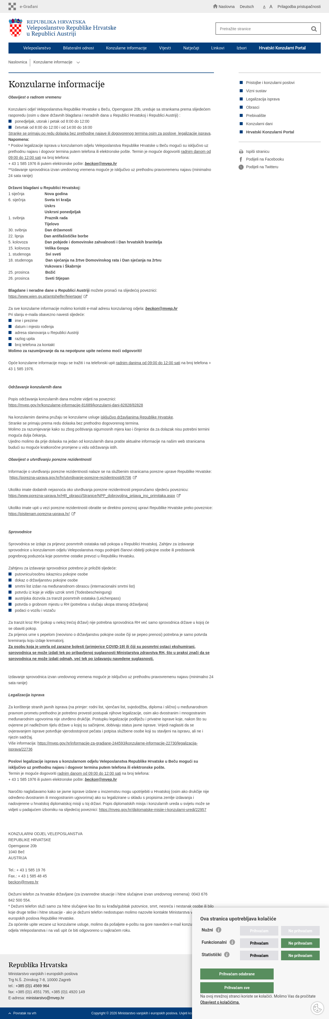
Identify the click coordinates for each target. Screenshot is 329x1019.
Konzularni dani (259, 124)
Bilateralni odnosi (78, 48)
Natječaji (191, 48)
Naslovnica (17, 62)
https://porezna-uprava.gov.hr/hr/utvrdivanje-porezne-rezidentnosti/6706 (70, 477)
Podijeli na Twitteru (258, 167)
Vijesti (165, 48)
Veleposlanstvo (37, 48)
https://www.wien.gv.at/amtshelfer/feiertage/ (45, 296)
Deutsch (247, 6)
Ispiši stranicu (254, 151)
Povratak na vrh (24, 1013)
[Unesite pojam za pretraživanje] (265, 28)
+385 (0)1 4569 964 (32, 986)
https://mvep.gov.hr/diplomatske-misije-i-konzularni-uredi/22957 (152, 809)
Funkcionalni (214, 953)
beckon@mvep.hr (101, 163)
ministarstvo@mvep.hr (45, 998)
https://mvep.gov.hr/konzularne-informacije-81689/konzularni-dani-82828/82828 (75, 405)
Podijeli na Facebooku (261, 159)
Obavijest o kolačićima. (220, 1002)
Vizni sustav (256, 91)
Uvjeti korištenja (190, 1013)
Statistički (211, 965)
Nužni (207, 941)
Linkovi (217, 48)
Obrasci (252, 107)
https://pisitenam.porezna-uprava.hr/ (39, 514)
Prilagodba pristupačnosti (299, 6)
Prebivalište (256, 115)
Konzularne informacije (126, 48)
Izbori (242, 48)
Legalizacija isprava (263, 99)
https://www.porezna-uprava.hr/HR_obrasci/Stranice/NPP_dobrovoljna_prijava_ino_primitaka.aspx (91, 495)
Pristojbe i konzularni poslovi (270, 82)
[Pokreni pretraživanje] (314, 28)
